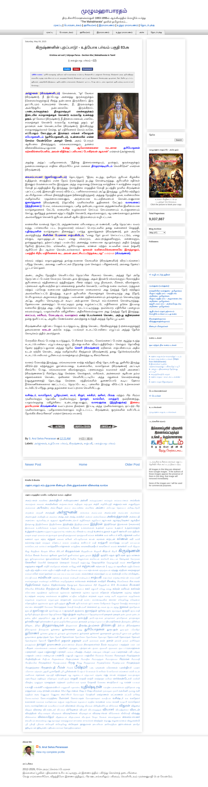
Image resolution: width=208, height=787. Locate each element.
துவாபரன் (126, 633)
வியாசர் (108, 709)
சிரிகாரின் (29, 589)
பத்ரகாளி (103, 648)
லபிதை (136, 694)
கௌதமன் (52, 562)
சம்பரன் (57, 574)
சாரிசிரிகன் (55, 581)
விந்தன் (28, 710)
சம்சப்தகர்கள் (46, 573)
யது (121, 682)
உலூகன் (105, 531)
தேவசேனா (80, 637)
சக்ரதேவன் (55, 566)
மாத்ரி (90, 678)
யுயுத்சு (106, 687)
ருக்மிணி (123, 691)
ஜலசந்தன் (116, 611)
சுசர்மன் (135, 588)
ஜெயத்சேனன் (55, 614)
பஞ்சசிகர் (62, 648)
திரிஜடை (29, 625)
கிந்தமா (136, 546)
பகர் (138, 644)
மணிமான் (29, 675)
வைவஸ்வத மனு (43, 721)
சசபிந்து (72, 566)
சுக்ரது (108, 589)
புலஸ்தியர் (125, 667)
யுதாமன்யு (75, 687)
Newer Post (33, 464)
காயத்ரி (125, 543)
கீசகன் (36, 555)
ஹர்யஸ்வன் (124, 724)
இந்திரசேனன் (42, 524)
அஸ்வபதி (134, 516)
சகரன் (122, 562)
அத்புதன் (88, 504)
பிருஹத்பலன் (118, 663)
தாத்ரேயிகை (65, 622)
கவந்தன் (46, 543)
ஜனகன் (124, 606)
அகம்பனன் (31, 500)
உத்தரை (39, 531)
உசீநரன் (75, 527)
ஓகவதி (61, 535)
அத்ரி (96, 504)
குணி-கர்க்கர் (73, 555)
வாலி (61, 706)
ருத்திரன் (29, 694)
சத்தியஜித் (29, 570)
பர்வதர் (106, 652)
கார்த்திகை (75, 546)
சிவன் (65, 588)
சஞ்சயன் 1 (101, 566)
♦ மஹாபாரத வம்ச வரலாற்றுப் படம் (165, 356)
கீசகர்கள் (45, 555)
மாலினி (136, 679)
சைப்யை (29, 607)
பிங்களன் (99, 655)
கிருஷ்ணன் (75, 443)
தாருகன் (83, 621)
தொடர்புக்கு (147, 25)
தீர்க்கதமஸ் (44, 629)
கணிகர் (136, 535)
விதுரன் (124, 705)
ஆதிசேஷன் (85, 520)
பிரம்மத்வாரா (111, 659)
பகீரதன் (29, 648)
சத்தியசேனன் (133, 566)
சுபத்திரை (63, 596)
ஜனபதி (28, 611)
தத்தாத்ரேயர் (44, 618)
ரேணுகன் (45, 694)
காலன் (114, 546)
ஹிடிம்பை (42, 727)
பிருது (79, 663)
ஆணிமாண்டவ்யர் (68, 520)
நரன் (102, 640)
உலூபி (114, 531)
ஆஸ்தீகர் (135, 520)
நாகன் (125, 641)
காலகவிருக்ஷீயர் (89, 546)
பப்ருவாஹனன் (131, 648)
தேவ (52, 637)
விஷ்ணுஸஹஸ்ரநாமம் (159, 321)
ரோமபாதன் (78, 694)
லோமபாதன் (77, 698)
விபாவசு (61, 710)
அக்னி (84, 500)
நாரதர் (41, 644)
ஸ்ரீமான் (40, 724)
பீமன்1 (70, 668)
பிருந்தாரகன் (89, 663)
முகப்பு (57, 25)
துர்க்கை (44, 633)
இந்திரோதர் (110, 524)
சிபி (113, 585)
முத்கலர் (61, 682)
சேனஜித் (124, 603)
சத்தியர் (51, 570)
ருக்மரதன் (107, 691)
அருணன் (29, 513)
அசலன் (40, 504)
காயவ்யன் (135, 543)
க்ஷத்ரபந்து (85, 562)
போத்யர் (81, 671)
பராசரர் (61, 651)
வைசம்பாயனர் (131, 717)
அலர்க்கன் (135, 513)
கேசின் (73, 559)
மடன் (137, 671)
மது (69, 675)
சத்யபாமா (82, 570)
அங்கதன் (108, 500)
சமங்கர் (28, 574)
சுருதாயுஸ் (65, 599)
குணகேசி (62, 555)
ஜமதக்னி (69, 610)
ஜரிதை (102, 610)
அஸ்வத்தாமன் (117, 516)
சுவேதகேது (123, 600)
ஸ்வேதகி (49, 724)
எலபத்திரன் (134, 531)
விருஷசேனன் (70, 713)
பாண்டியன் (48, 655)
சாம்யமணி (135, 578)
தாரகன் (74, 622)
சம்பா (63, 574)
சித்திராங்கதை (58, 585)
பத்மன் (95, 648)
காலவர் (122, 546)
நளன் (110, 640)
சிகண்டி (111, 581)
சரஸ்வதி (116, 573)
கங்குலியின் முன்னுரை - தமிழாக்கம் (165, 291)
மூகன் (83, 682)
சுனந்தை (41, 596)
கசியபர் (113, 535)
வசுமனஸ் (30, 702)
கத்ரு (43, 539)
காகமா (66, 543)
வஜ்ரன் (61, 702)
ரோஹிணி (90, 694)
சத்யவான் (93, 570)
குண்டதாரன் (85, 555)
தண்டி (28, 618)
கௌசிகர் (30, 562)
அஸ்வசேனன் (99, 517)
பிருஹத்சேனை (104, 663)
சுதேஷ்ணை (117, 592)
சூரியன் (70, 603)
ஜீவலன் (44, 614)
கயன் (92, 539)
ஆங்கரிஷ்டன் (42, 520)
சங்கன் (64, 566)
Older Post (132, 464)
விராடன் (135, 709)
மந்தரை (98, 675)
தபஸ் (66, 618)
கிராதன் (44, 551)
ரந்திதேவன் (130, 687)
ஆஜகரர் (54, 520)
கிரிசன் (52, 551)
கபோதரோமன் (80, 539)
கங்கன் (91, 535)
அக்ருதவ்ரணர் (96, 500)
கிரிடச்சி (60, 551)
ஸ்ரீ (26, 724)
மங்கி (131, 671)
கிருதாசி (97, 551)
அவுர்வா (53, 517)
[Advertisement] (166, 83)
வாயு (27, 705)
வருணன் (100, 702)
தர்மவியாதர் (32, 621)
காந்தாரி (103, 542)
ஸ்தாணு (107, 721)
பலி (130, 652)
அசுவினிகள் (51, 504)
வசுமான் (40, 702)
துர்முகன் (84, 633)
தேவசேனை (91, 637)
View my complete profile (50, 752)
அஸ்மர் (88, 517)
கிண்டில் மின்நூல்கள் (158, 326)
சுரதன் (100, 596)
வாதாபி (123, 702)
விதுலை (135, 705)
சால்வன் (92, 581)
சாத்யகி (88, 443)
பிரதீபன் (46, 659)
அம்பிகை (89, 508)
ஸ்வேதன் (73, 724)
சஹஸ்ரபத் (57, 578)
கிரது (27, 551)
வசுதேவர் (135, 698)
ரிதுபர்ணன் (72, 691)
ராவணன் (55, 691)
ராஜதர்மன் (30, 691)
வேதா (95, 717)
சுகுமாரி (94, 589)
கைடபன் (114, 559)
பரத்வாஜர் (50, 651)
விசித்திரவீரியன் (100, 706)
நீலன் (104, 644)
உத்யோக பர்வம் (58, 443)
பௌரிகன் (101, 671)
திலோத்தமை (133, 625)
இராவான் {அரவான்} (128, 524)
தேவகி (58, 637)
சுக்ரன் (116, 588)
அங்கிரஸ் (135, 500)
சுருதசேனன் (134, 596)
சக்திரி (46, 566)
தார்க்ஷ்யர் (92, 622)
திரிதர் (37, 625)
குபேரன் (120, 555)
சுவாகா (112, 599)
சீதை (72, 588)
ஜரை (109, 611)
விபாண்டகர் (49, 709)
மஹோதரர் (52, 679)
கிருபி (114, 551)
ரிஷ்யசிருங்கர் (94, 691)
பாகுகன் (29, 655)
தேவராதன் (125, 637)
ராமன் (46, 690)
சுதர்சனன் (76, 592)
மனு (105, 675)
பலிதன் (136, 652)
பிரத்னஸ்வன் (58, 659)
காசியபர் (85, 542)
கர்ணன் (122, 539)
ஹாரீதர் (136, 724)
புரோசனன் (112, 667)
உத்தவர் (48, 531)
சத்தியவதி (60, 570)
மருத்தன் (121, 675)
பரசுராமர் (30, 651)
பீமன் (61, 667)
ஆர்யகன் (106, 520)
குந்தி (95, 555)
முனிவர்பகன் (73, 682)
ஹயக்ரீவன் (98, 724)
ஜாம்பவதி (135, 611)
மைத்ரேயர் (112, 682)
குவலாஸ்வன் (53, 559)
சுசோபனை (30, 592)
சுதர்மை (86, 592)
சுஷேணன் (135, 600)
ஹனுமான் (85, 724)
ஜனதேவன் (134, 607)
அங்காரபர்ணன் (121, 500)
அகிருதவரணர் (71, 500)
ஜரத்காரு (79, 610)
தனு (53, 618)
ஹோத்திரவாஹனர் (72, 728)
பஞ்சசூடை (73, 648)
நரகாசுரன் (94, 641)
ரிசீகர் (63, 691)
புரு (91, 667)
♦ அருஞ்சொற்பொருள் (159, 374)
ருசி (138, 691)
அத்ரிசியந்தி (106, 504)
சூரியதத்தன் (59, 603)
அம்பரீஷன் (56, 507)
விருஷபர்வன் (100, 713)
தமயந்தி (83, 617)
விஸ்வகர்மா (30, 717)
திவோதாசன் (30, 629)
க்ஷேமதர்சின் (98, 562)
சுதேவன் (104, 592)
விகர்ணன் (70, 705)
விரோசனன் (114, 713)
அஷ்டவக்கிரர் (76, 516)
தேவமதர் (102, 637)
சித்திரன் (46, 585)
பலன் (112, 652)
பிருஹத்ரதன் (133, 662)
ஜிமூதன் (36, 614)
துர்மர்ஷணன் (72, 633)
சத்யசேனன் (72, 570)
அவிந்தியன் (42, 517)
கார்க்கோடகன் (31, 546)
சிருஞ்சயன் (52, 588)
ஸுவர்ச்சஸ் (88, 721)
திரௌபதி (108, 625)
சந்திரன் (123, 570)
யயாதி (29, 687)
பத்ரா (120, 648)
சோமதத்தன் (60, 607)
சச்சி (79, 566)
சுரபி (113, 596)
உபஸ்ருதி (88, 531)
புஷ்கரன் (38, 671)
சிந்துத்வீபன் (104, 585)
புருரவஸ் (100, 667)
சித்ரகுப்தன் (72, 585)
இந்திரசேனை (55, 524)
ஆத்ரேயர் (96, 520)
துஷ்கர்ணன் (30, 637)
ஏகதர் (34, 535)
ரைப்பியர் (66, 694)
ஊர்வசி (123, 531)
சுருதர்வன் (29, 600)
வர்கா (108, 702)
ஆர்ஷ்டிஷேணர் (121, 520)
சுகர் (87, 588)
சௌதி (70, 607)
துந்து (79, 629)
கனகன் (60, 539)
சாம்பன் (124, 577)
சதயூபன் (112, 566)
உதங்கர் (100, 527)
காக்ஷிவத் (74, 543)
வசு (126, 698)
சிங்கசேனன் (122, 581)
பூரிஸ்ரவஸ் (70, 671)
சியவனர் (134, 584)
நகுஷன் (76, 640)
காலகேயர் (104, 546)
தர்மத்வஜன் (134, 618)
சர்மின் (125, 574)
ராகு (138, 687)
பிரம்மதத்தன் (97, 659)
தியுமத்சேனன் (113, 621)
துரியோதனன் (94, 629)
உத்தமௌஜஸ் (132, 527)
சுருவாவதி (77, 600)
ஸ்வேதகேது (61, 724)
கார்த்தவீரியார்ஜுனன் (58, 546)
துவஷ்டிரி (116, 633)
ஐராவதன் (53, 535)
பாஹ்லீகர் (89, 655)
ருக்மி (115, 691)
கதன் (36, 539)
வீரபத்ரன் (86, 717)
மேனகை (101, 682)
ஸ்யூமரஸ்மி (133, 720)
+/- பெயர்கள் (155, 396)
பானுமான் (78, 655)
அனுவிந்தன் (134, 504)
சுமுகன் (92, 596)
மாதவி (82, 678)
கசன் (106, 535)
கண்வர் (29, 539)
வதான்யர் (82, 702)
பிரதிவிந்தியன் (33, 659)
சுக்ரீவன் (125, 588)
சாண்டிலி (74, 578)
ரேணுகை (55, 694)
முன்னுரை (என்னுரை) (159, 286)
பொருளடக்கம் (72, 25)
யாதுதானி (65, 687)
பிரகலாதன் (120, 655)
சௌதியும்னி (80, 607)
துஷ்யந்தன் (43, 637)
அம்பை (100, 507)
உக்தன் (53, 528)
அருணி (39, 513)
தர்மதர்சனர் (110, 618)
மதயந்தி (50, 675)
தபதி (59, 618)
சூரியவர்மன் (82, 603)
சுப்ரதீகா (73, 596)
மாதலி (74, 678)
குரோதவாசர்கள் (37, 559)
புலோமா (29, 671)
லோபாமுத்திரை (49, 698)
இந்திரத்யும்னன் (82, 524)
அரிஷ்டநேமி (133, 508)
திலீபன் (121, 625)
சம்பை (78, 574)
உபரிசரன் (78, 531)
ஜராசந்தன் (91, 610)
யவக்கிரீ (38, 687)
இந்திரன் (96, 524)
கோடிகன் (124, 559)
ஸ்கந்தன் (98, 720)
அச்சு (141, 32)
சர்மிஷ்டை (134, 573)
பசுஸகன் (52, 648)
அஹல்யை (30, 520)
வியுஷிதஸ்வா (122, 710)
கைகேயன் (94, 559)
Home (83, 464)
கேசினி (65, 559)
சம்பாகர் (71, 574)
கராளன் (101, 539)
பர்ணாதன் (96, 652)
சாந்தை (116, 578)
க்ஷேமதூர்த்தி (112, 562)
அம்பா (67, 508)
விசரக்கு (80, 706)
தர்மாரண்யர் (46, 621)
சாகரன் (66, 578)
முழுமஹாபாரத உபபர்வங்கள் (162, 412)
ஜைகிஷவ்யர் (83, 614)
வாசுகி (115, 702)
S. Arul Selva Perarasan (53, 747)
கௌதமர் (64, 562)
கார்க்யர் (43, 546)
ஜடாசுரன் (102, 607)
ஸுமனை (77, 721)
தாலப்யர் (101, 622)
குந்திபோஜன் (108, 555)
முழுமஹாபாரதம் (104, 11)
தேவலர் (136, 637)
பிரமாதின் (85, 659)
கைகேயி (105, 559)
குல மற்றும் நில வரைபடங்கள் (163, 345)
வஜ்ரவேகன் (71, 702)
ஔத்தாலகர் (70, 535)
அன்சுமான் (30, 508)
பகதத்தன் (124, 644)
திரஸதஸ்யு (126, 622)
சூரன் (51, 603)
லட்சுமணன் (117, 694)
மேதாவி (91, 682)
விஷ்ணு (135, 713)
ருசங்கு (132, 691)
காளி (130, 546)
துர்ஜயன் (53, 633)
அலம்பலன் (96, 513)
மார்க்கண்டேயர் (122, 678)
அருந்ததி (50, 512)
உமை (97, 531)
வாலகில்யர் (53, 706)
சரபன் (108, 574)
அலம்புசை (123, 513)
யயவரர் (136, 682)
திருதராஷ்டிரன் (53, 625)
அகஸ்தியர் (55, 500)
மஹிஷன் (41, 679)
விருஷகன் (56, 713)
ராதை (39, 691)
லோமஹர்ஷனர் (93, 698)
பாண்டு (59, 655)
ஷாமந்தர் (56, 721)
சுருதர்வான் (41, 600)
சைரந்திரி (39, 607)
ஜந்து (116, 607)
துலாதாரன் (105, 633)
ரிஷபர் (82, 691)
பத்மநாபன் (85, 648)
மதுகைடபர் (78, 675)
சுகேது (102, 589)
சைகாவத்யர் (134, 603)
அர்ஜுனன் (40, 443)
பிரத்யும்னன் (72, 659)
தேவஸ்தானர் (31, 641)
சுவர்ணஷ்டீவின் (99, 600)
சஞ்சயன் (88, 566)
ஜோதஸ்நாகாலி (96, 614)
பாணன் (38, 655)
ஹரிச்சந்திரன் (111, 724)
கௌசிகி (42, 562)
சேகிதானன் (105, 603)
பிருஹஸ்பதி (48, 667)
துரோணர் (32, 633)
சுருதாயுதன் (53, 600)
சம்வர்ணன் (88, 573)
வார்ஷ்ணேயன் (39, 705)
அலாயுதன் (30, 516)
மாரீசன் (108, 679)
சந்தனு (114, 570)
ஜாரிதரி (28, 614)
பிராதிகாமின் (31, 663)
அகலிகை (43, 500)
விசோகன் (113, 706)
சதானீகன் (122, 566)
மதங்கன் (40, 675)
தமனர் (73, 618)
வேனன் (103, 717)
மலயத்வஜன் (134, 675)
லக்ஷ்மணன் (103, 694)
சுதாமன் (95, 592)
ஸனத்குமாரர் (67, 721)
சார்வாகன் (80, 581)
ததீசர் (34, 618)
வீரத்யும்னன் (74, 717)
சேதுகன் (115, 603)
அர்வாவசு (84, 513)
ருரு (36, 694)
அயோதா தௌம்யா (116, 508)
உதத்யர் (119, 527)
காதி (94, 543)
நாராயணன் (54, 644)
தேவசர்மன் (68, 637)
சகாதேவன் (133, 562)
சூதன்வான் (43, 603)
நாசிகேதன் (135, 641)
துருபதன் (112, 629)
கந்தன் (51, 539)
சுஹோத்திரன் (31, 603)
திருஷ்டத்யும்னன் (89, 625)
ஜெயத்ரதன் (69, 614)
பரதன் (40, 652)
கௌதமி (75, 562)
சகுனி (39, 566)
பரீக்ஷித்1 (87, 652)
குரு (27, 559)
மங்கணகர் (123, 671)
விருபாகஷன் (44, 713)
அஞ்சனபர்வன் (66, 504)
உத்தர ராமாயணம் (127, 25)
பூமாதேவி (54, 671)
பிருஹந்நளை (32, 667)
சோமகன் (48, 607)
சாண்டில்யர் (84, 578)
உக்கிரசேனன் (42, 528)
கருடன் (110, 539)
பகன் (132, 644)
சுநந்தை (128, 592)
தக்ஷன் (116, 614)
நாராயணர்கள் (68, 644)
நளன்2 (118, 641)
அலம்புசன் (110, 512)
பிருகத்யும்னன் (59, 663)
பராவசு (69, 652)
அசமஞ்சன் (30, 504)
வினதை (37, 709)
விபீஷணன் (72, 709)
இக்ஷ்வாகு (29, 524)
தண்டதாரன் (126, 614)
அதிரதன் (78, 504)
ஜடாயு (110, 607)
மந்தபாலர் (89, 675)
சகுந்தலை (30, 566)
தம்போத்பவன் (96, 618)
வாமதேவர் (134, 702)
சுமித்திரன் (82, 596)
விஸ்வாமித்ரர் (46, 717)
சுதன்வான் (65, 592)
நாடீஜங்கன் (30, 644)
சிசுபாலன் (134, 581)
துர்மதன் (61, 633)
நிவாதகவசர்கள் (92, 644)
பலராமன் (121, 651)
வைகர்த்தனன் (114, 717)
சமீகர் (35, 573)
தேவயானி (112, 637)
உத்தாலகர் (57, 531)
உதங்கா (109, 528)
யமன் (127, 682)
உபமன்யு (67, 531)
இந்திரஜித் (68, 524)
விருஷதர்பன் (85, 713)
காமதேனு (114, 542)
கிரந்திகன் (35, 551)
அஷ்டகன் (63, 516)
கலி (131, 539)
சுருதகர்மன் (122, 596)
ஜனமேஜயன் (40, 610)
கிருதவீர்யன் (87, 551)
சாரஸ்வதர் (44, 581)
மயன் (113, 675)
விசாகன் (89, 706)
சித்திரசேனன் (33, 584)
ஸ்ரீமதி (32, 724)
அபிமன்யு (43, 507)
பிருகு (71, 662)
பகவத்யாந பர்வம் (104, 443)
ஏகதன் (28, 535)
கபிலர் (68, 539)
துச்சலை (55, 629)
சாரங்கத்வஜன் (31, 581)
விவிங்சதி (125, 713)
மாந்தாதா (99, 678)
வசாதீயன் (106, 698)
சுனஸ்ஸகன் (51, 596)
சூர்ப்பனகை (93, 603)
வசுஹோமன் (51, 702)
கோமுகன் (135, 559)
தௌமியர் (54, 640)
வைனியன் (30, 721)
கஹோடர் (56, 543)
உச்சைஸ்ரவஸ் (87, 528)
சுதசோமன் (54, 592)
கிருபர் (106, 551)
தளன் (56, 622)
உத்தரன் (30, 531)
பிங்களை (109, 655)
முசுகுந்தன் (49, 682)
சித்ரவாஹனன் (85, 585)
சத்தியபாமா (41, 570)
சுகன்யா (80, 589)
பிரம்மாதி (135, 659)
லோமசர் (64, 698)
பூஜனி (46, 671)
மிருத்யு (29, 682)
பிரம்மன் (124, 659)
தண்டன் (136, 614)
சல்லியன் (44, 577)
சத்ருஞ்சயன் (105, 570)
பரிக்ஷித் (78, 652)
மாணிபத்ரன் (63, 679)
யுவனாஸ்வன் (117, 687)
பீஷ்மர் (81, 667)
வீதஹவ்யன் (61, 717)
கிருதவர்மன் (72, 551)
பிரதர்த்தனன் (133, 655)
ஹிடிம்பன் (30, 727)
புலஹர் (136, 668)
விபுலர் (83, 709)
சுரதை (107, 596)
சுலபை (87, 600)
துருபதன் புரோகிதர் (130, 629)
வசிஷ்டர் (118, 698)
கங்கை (99, 535)
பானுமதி (69, 655)
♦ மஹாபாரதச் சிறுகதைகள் (161, 382)
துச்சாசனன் (68, 629)
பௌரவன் (91, 671)
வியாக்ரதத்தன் (94, 710)
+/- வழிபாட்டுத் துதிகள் (159, 275)
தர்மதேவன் (122, 618)
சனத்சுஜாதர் (134, 570)
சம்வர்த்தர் (99, 573)
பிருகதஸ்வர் (44, 662)
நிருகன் (79, 644)
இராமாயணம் (107, 25)
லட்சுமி (128, 694)
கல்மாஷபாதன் (33, 542)
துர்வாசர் (94, 633)
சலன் (34, 578)
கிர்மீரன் (28, 555)
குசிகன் (53, 555)
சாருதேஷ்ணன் (67, 581)
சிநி (95, 585)
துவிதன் (136, 633)
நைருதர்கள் (113, 644)
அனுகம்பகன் (120, 504)
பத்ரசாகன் (112, 648)
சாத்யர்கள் (107, 578)
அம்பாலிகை (77, 508)
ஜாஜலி (125, 610)
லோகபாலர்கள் (32, 698)
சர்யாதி (28, 578)
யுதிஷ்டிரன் (91, 686)
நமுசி (85, 641)
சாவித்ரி (102, 581)
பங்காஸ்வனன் (41, 648)
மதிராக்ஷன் (60, 675)
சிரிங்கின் (40, 588)
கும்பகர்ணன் (133, 555)
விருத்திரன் (31, 713)
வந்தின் (91, 702)
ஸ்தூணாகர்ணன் (119, 721)
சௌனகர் (92, 607)
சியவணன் (122, 585)
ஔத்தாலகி (82, 535)
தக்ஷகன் (108, 614)
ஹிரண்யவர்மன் (55, 728)
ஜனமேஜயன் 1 (56, 611)
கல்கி (137, 539)
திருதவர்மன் (71, 625)
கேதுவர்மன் (83, 559)
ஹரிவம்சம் (90, 25)
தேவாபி (42, 641)
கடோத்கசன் (125, 535)
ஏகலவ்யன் (43, 535)
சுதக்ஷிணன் (42, 592)
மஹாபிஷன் (30, 679)
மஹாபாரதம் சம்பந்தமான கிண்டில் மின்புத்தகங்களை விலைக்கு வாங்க (66, 485)
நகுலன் (66, 640)
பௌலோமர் (112, 671)
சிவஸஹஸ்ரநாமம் (157, 319)
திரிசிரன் (136, 622)
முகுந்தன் (38, 682)
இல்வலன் (29, 528)
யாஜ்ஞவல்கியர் (51, 687)
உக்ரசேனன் (63, 528)
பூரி (62, 671)
